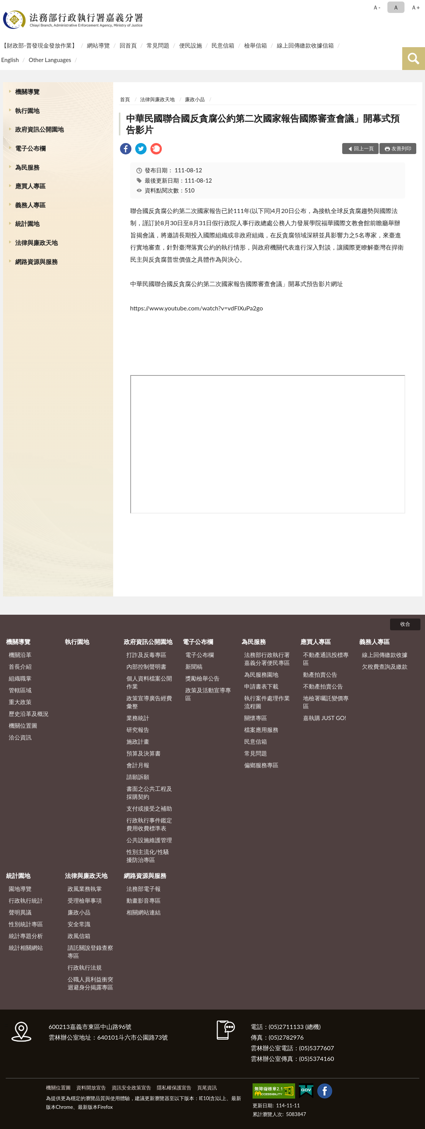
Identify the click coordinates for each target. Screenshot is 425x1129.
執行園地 (27, 110)
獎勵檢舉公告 (202, 678)
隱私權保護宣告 (174, 1087)
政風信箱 (79, 935)
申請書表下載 (261, 686)
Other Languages (49, 59)
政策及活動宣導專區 (208, 694)
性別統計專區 (26, 924)
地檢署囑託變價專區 (326, 702)
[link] (125, 149)
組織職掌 (20, 678)
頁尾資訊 (207, 1087)
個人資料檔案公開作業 (149, 682)
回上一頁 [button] (364, 148)
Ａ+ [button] (415, 7)
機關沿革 (20, 654)
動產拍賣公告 (320, 674)
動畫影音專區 (143, 900)
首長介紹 (20, 666)
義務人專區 (30, 204)
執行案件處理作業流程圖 (267, 702)
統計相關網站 (26, 947)
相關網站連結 (143, 912)
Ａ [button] (396, 7)
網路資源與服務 (36, 261)
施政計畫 (137, 741)
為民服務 (27, 167)
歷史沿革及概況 (29, 713)
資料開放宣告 (91, 1087)
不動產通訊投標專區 (326, 658)
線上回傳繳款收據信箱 (305, 45)
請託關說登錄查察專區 (90, 951)
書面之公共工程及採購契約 (149, 792)
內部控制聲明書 (146, 666)
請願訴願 (137, 776)
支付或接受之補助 (149, 808)
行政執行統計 (26, 900)
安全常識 (79, 924)
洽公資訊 (20, 737)
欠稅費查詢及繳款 (385, 666)
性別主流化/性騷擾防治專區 (147, 855)
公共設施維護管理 (149, 839)
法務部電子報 (143, 888)
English (10, 59)
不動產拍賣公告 (323, 686)
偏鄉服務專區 (261, 765)
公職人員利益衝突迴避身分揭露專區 (90, 983)
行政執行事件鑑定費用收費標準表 (149, 824)
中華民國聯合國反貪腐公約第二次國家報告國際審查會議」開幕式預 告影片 (263, 124)
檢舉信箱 (255, 45)
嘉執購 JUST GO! (324, 717)
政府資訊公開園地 (39, 129)
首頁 (125, 99)
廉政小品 (195, 99)
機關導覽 (27, 91)
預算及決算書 (143, 753)
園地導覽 (20, 888)
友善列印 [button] (401, 148)
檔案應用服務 (261, 729)
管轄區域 (20, 690)
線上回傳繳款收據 (385, 654)
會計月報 (137, 765)
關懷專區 (255, 717)
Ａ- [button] (377, 7)
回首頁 (128, 45)
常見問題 (158, 45)
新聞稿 (193, 666)
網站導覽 (98, 45)
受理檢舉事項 (85, 900)
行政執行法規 (85, 967)
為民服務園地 (261, 674)
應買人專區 (30, 185)
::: (7, 6)
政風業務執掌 (85, 888)
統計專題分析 (26, 935)
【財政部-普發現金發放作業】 (39, 45)
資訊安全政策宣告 (131, 1087)
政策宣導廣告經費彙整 (149, 702)
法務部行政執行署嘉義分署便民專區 (267, 658)
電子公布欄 (30, 148)
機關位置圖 (23, 725)
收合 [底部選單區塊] (405, 624)
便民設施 (190, 45)
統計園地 (27, 223)
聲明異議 (20, 912)
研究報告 (137, 729)
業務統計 (137, 717)
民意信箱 (223, 45)
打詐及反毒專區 (146, 654)
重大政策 (20, 701)
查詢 (413, 58)
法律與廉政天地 (36, 242)
